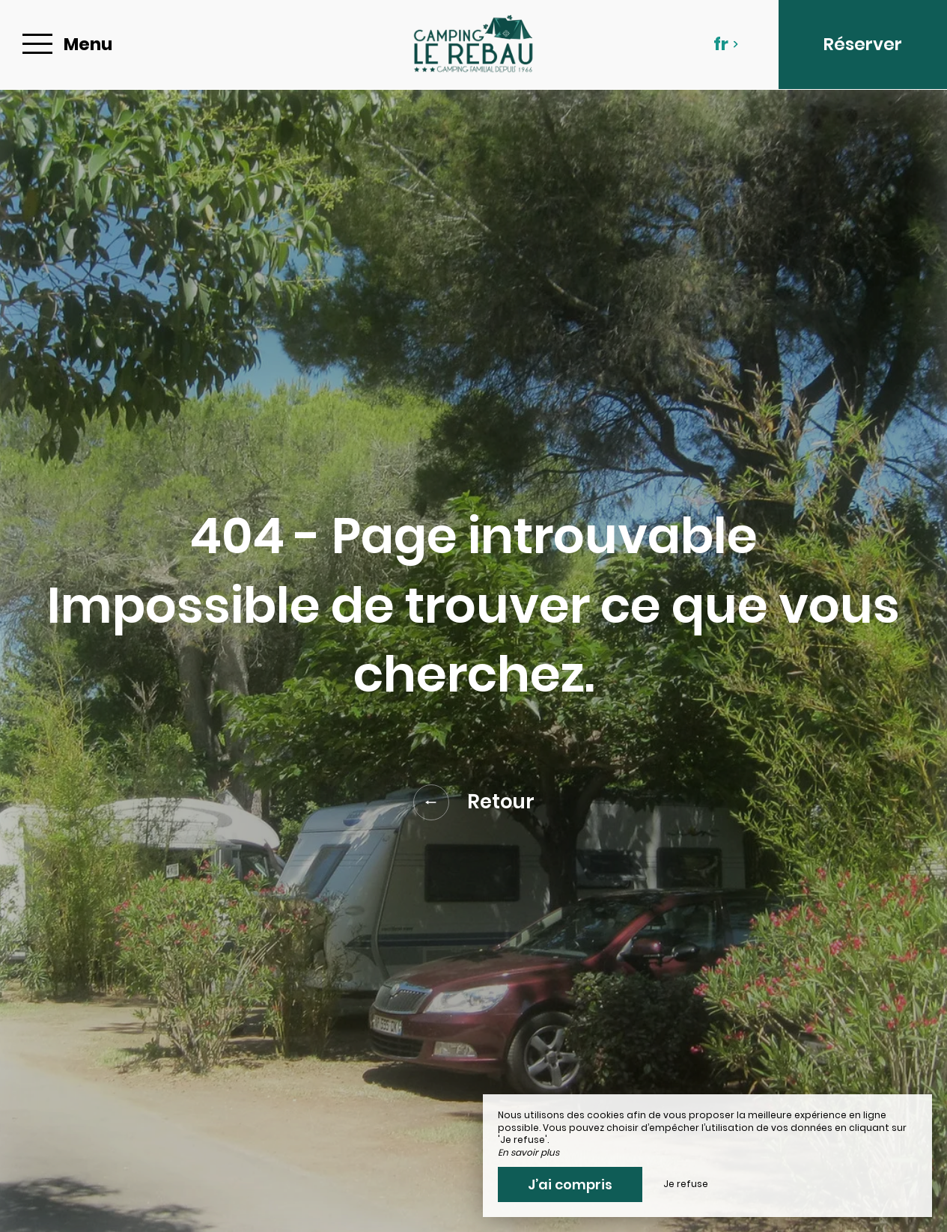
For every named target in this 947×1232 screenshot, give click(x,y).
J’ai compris (570, 1184)
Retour (474, 802)
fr (726, 44)
